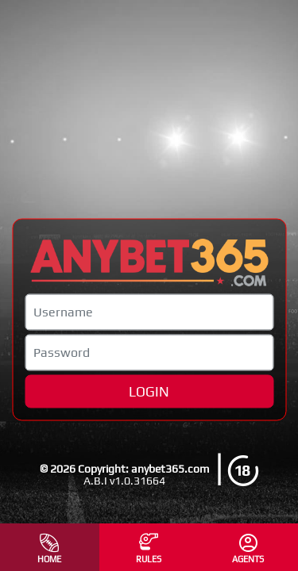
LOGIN (149, 391)
